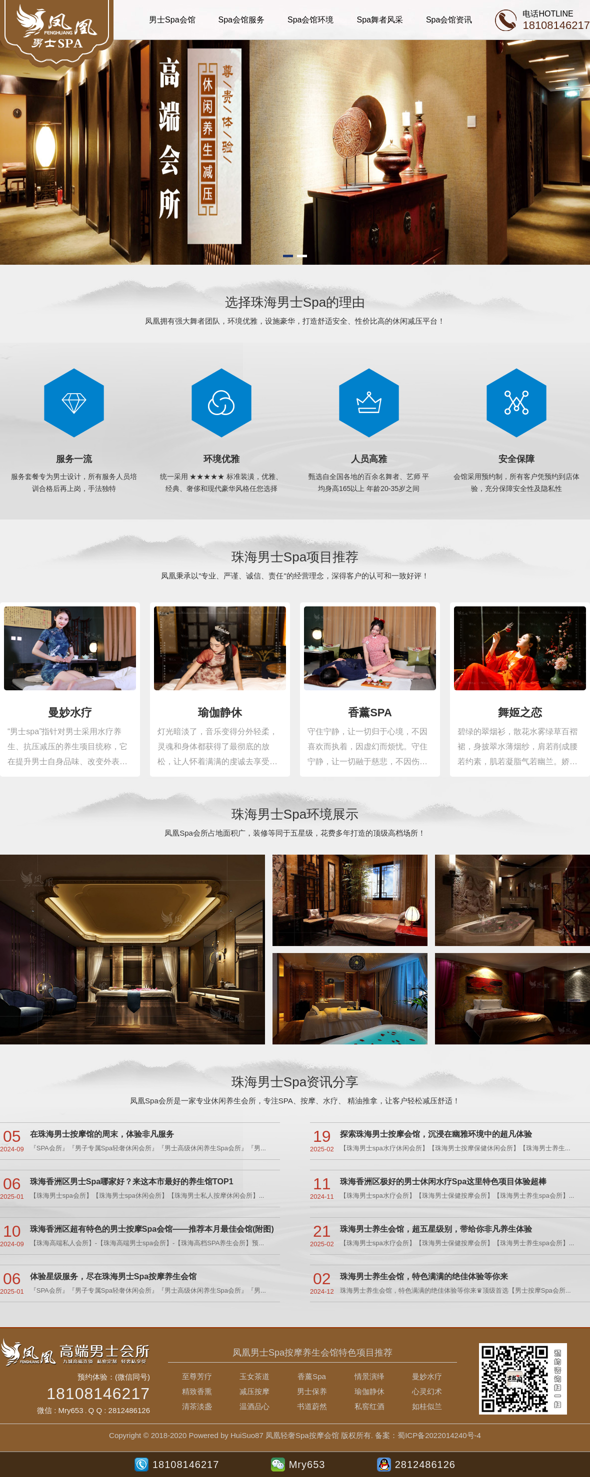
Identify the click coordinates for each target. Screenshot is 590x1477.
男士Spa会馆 (172, 19)
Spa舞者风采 (379, 19)
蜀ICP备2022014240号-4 (439, 1435)
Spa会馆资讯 (449, 19)
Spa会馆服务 (241, 19)
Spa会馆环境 (311, 19)
